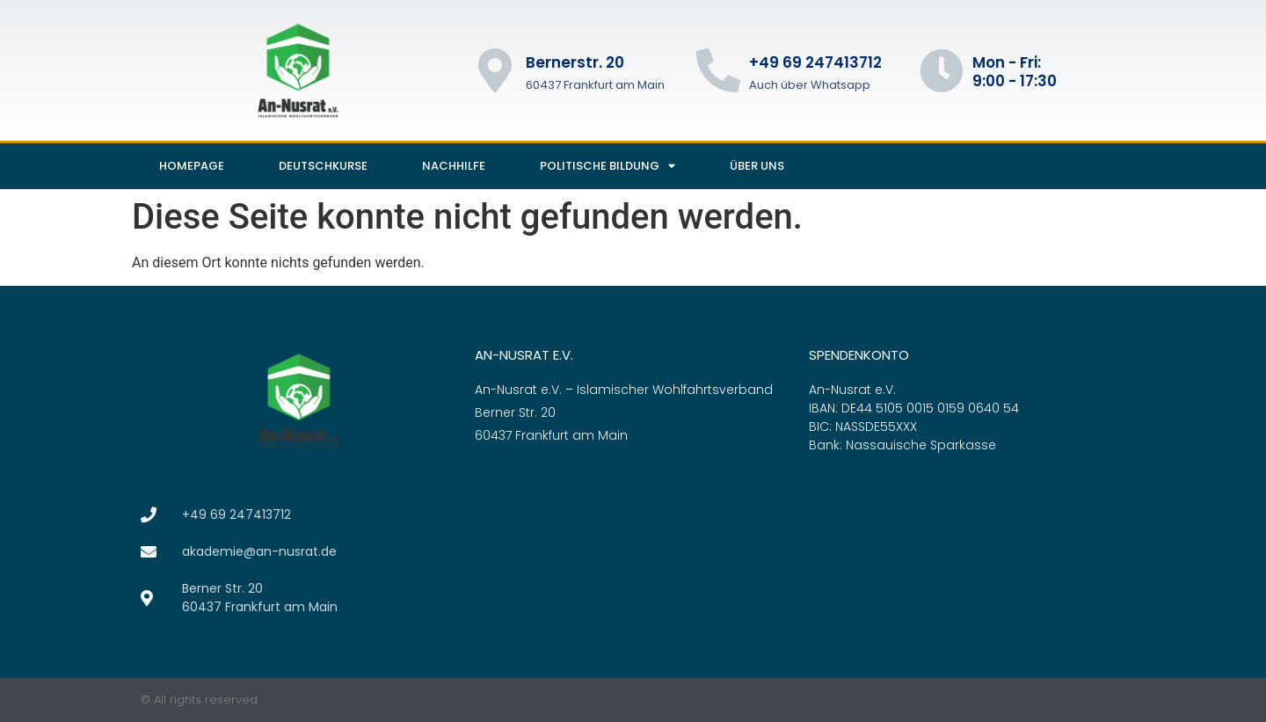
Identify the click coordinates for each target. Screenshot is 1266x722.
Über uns (757, 165)
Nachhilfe (453, 165)
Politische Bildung (607, 165)
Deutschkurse (323, 165)
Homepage (191, 165)
